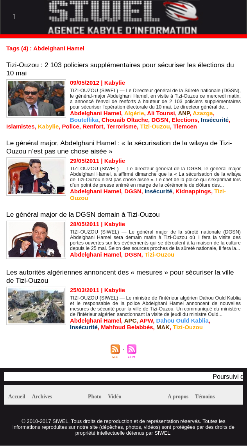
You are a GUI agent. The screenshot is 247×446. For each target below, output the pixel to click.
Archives (48, 397)
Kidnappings (193, 191)
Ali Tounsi (161, 113)
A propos (180, 397)
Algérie (134, 113)
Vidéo (120, 397)
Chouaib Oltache (125, 119)
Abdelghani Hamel (95, 113)
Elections (185, 119)
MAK (163, 327)
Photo (96, 397)
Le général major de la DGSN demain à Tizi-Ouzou (85, 214)
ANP (184, 113)
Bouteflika (84, 119)
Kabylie (48, 126)
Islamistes (20, 126)
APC (130, 320)
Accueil (19, 397)
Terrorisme (122, 126)
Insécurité (215, 119)
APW (146, 320)
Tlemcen (185, 126)
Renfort (92, 126)
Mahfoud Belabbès (127, 327)
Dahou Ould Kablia (182, 320)
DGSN (159, 119)
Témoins (211, 397)
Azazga (203, 113)
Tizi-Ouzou (155, 126)
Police (70, 126)
